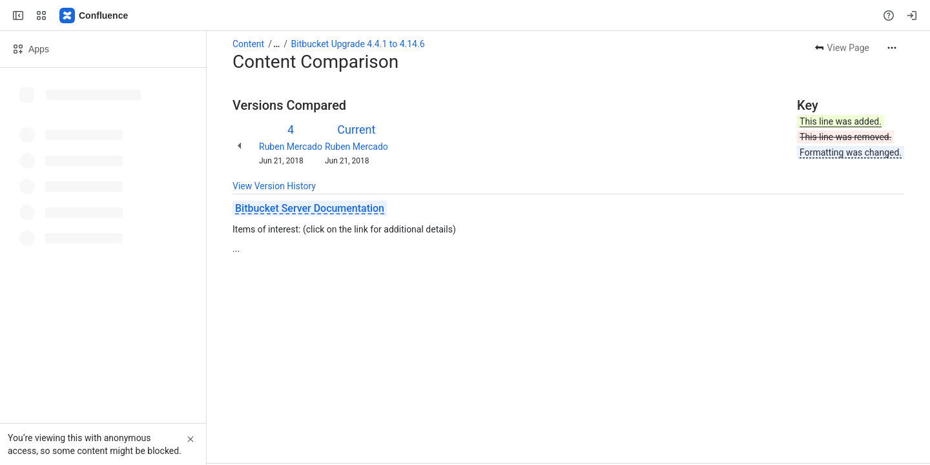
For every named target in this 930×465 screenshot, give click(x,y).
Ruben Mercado (290, 146)
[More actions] (892, 47)
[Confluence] (94, 15)
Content (248, 44)
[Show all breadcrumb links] (276, 43)
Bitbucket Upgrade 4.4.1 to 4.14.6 (358, 44)
